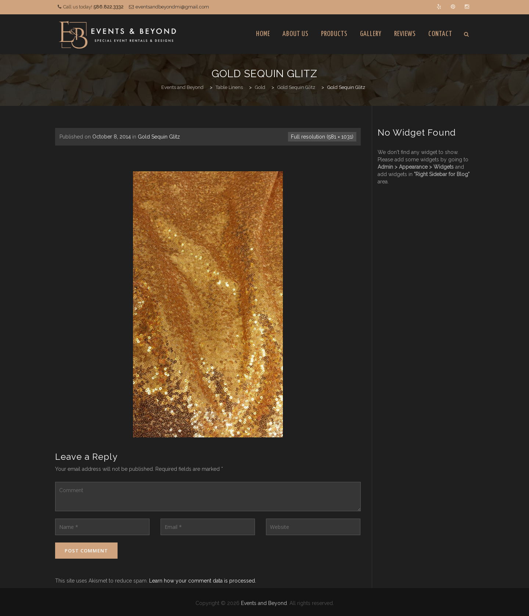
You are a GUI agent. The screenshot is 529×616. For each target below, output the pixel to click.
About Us (296, 34)
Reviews (405, 34)
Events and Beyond (264, 603)
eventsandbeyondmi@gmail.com (172, 7)
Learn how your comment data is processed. (202, 581)
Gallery (371, 34)
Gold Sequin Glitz (159, 137)
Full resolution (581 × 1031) (322, 137)
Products (334, 34)
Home (263, 34)
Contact (440, 34)
